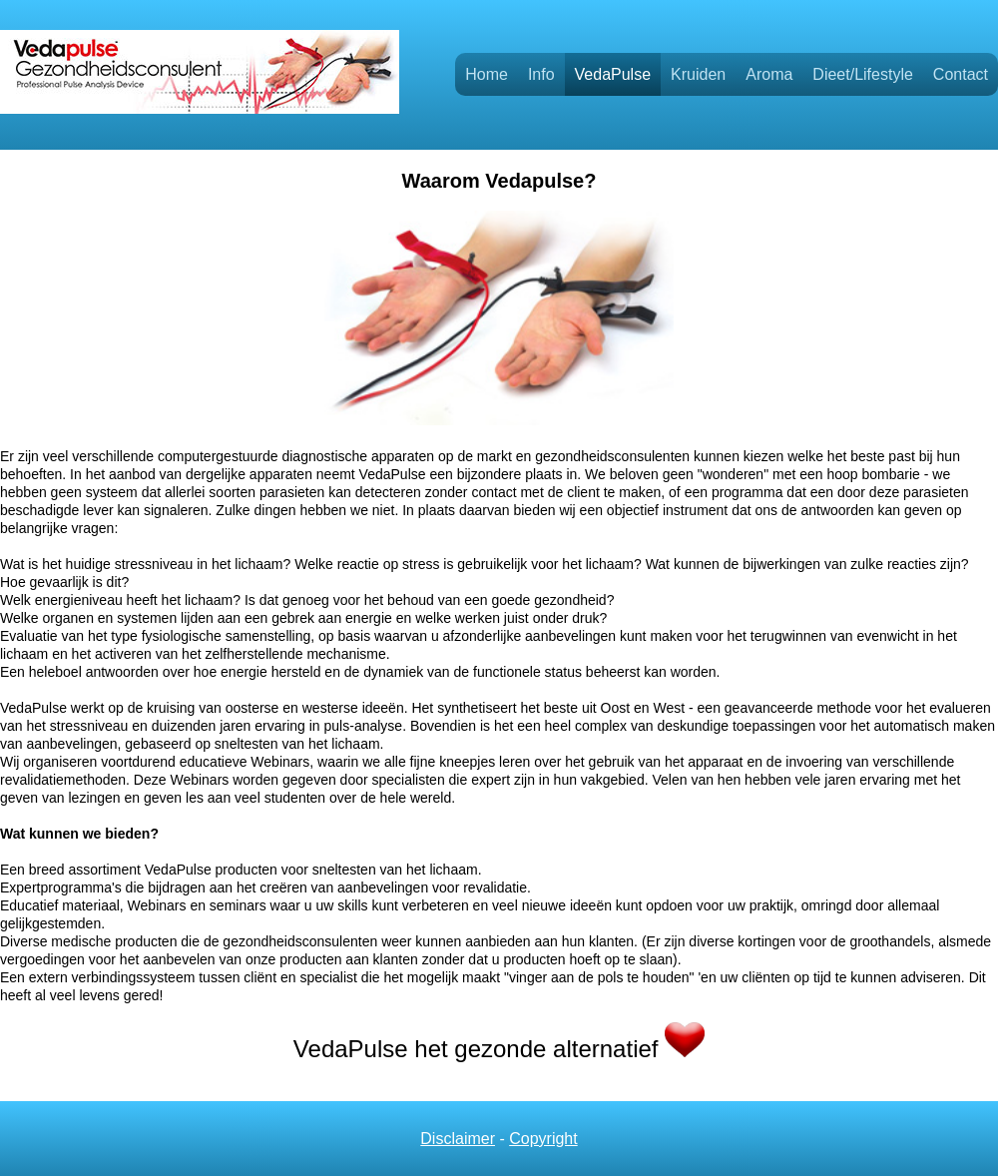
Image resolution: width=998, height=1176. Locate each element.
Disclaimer (457, 1138)
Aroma (769, 74)
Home (486, 74)
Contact (960, 74)
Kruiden (698, 74)
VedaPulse (613, 74)
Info (541, 74)
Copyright (543, 1138)
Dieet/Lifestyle (862, 74)
